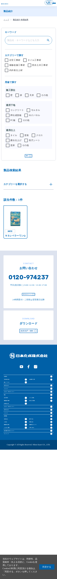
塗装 (26, 137)
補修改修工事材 (17, 67)
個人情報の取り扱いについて (20, 551)
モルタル (35, 112)
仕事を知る (10, 517)
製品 (7, 446)
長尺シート (34, 142)
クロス (39, 137)
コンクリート (17, 112)
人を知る (9, 525)
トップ (6, 22)
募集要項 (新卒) (12, 534)
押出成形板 (16, 117)
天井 (31, 97)
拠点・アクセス (12, 410)
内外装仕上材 (16, 72)
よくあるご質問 (12, 542)
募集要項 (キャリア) (39, 534)
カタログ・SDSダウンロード (20, 437)
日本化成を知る (12, 402)
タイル (13, 137)
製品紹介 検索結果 (20, 22)
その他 (44, 97)
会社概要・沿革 (37, 402)
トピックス (10, 428)
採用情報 (9, 508)
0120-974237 (28, 283)
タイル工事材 (34, 62)
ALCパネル (34, 117)
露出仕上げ (16, 142)
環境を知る (35, 525)
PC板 (12, 122)
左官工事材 (15, 62)
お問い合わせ (12, 419)
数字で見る (35, 517)
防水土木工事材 (40, 67)
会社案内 (9, 393)
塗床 (12, 147)
